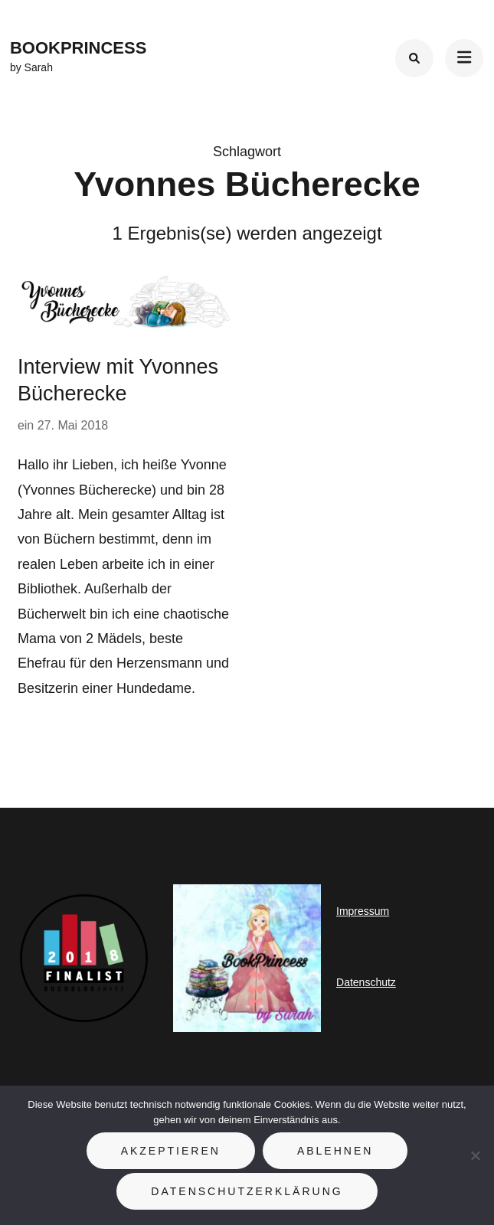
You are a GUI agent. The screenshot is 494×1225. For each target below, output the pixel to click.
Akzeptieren (171, 1151)
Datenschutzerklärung (246, 1191)
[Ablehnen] (475, 1155)
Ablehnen (335, 1151)
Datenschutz (366, 982)
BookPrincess (78, 47)
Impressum (362, 911)
